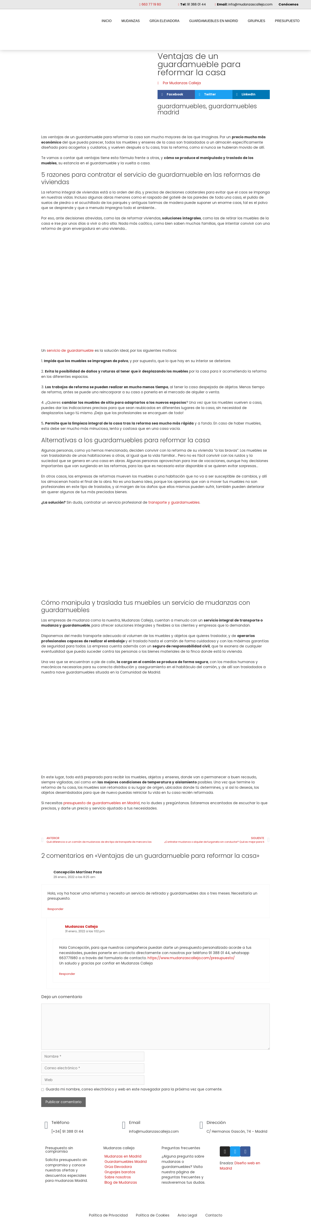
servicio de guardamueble (70, 350)
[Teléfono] (46, 1125)
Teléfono (60, 1122)
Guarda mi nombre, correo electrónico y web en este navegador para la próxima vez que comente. (134, 1089)
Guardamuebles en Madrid (213, 21)
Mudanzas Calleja (81, 926)
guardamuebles (182, 106)
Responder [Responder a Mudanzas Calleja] (67, 974)
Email (134, 1122)
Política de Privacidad (108, 1215)
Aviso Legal (187, 1215)
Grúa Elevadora (164, 21)
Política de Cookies (152, 1215)
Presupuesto (287, 21)
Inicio (107, 21)
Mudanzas (130, 21)
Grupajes (256, 21)
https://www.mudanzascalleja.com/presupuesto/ (191, 957)
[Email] (124, 1125)
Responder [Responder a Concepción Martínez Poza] (55, 909)
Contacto (213, 1215)
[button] (176, 94)
